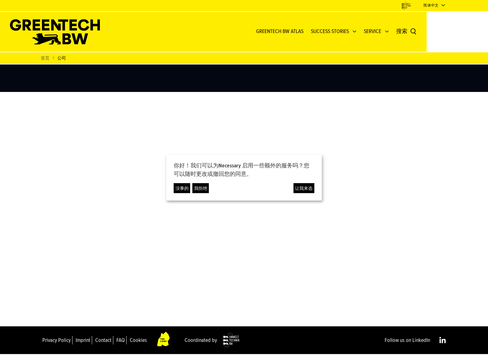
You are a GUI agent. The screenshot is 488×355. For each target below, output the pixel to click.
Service (403, 31)
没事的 (182, 188)
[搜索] (437, 32)
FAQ (120, 340)
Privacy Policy (56, 340)
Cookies (138, 340)
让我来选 (303, 188)
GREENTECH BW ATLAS (310, 31)
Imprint (83, 340)
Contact (103, 340)
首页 (45, 58)
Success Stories (360, 31)
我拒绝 (200, 188)
